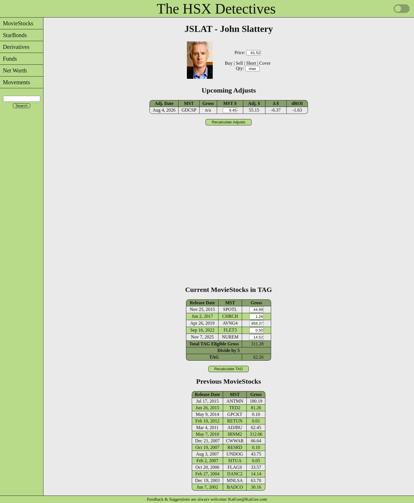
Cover (265, 63)
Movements (15, 82)
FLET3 (230, 330)
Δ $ (276, 103)
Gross (208, 103)
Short (251, 63)
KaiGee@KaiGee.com (247, 499)
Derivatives (14, 47)
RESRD (234, 447)
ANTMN (234, 401)
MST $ (229, 103)
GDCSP (188, 110)
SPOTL (230, 309)
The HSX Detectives (216, 9)
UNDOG (235, 454)
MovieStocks (16, 23)
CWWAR (235, 440)
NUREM (230, 336)
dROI (297, 103)
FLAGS (234, 467)
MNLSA (235, 480)
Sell (239, 63)
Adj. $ (254, 103)
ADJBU (234, 427)
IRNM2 (235, 434)
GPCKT (234, 414)
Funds (8, 59)
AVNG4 (230, 323)
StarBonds (13, 35)
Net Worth (13, 70)
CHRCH (230, 316)
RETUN (234, 420)
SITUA (234, 460)
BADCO (235, 487)
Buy (229, 63)
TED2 (234, 407)
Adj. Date (164, 103)
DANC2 (234, 473)
